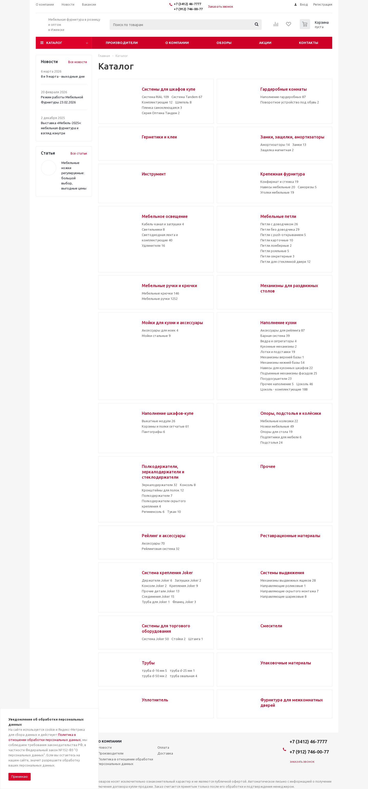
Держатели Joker (157, 580)
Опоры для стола (276, 431)
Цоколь (304, 384)
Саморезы (307, 187)
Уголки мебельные (277, 192)
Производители (122, 42)
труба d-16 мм (154, 670)
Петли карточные (276, 240)
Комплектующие (157, 102)
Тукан (174, 511)
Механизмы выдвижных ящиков (288, 580)
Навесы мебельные (277, 187)
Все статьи (79, 153)
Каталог (54, 42)
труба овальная (183, 676)
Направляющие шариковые (283, 596)
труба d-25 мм (182, 670)
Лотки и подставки (277, 352)
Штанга (195, 639)
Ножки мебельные (277, 426)
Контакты (308, 42)
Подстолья (271, 442)
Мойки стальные (156, 335)
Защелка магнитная (277, 150)
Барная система (275, 335)
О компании (177, 42)
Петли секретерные (277, 256)
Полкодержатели (157, 495)
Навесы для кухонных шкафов (286, 368)
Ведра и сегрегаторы (278, 341)
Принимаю (19, 776)
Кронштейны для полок (163, 490)
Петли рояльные (274, 251)
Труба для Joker (156, 602)
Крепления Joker (183, 585)
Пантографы (153, 431)
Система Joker (155, 639)
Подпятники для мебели (280, 437)
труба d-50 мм (154, 676)
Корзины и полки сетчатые (165, 426)
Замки (299, 144)
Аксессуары (153, 543)
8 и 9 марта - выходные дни (63, 76)
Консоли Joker (154, 585)
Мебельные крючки (160, 293)
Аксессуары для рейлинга (282, 330)
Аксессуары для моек (160, 330)
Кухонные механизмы (278, 346)
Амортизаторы (275, 144)
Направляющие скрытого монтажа (289, 591)
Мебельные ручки (160, 298)
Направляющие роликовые (283, 585)
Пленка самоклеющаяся (162, 107)
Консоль (187, 485)
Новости (105, 747)
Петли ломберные (276, 245)
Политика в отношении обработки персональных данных (125, 761)
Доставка (165, 753)
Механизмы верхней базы (282, 357)
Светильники (153, 229)
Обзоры (224, 42)
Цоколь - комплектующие (283, 389)
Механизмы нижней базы (282, 362)
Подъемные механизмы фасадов (288, 373)
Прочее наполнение (277, 384)
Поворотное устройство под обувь (289, 102)
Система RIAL (155, 97)
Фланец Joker (184, 602)
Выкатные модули (158, 421)
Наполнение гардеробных (283, 97)
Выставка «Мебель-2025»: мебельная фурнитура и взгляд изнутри (61, 128)
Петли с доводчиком (279, 224)
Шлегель (183, 102)
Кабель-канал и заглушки (163, 224)
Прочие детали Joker (160, 591)
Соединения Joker (158, 596)
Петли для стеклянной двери (285, 261)
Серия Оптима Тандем (161, 113)
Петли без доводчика (279, 229)
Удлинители (153, 245)
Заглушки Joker (188, 580)
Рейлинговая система (160, 548)
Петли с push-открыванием (283, 235)
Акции (265, 42)
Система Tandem (186, 97)
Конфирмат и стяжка (279, 181)
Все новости (77, 62)
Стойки (178, 639)
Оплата (163, 747)
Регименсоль (153, 511)
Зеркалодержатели (159, 485)
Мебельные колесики (279, 421)
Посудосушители (276, 378)
